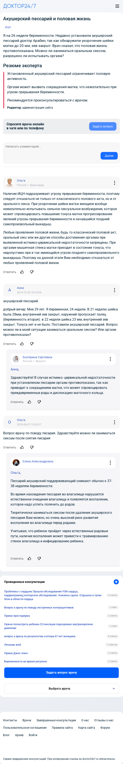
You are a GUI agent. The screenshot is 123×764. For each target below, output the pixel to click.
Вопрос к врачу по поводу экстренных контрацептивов (38, 607)
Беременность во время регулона (25, 661)
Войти (33, 735)
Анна (14, 369)
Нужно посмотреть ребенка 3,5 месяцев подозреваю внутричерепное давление (48, 626)
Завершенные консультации (56, 720)
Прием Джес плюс (16, 653)
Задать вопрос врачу (61, 672)
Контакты (10, 720)
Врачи (26, 720)
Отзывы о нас (103, 720)
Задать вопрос (103, 126)
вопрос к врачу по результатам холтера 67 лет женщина (39, 636)
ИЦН (8, 27)
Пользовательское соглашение (25, 727)
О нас (85, 720)
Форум (105, 727)
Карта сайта (86, 727)
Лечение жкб (12, 644)
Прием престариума (17, 615)
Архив (19, 735)
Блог (6, 735)
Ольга (15, 473)
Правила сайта (62, 727)
